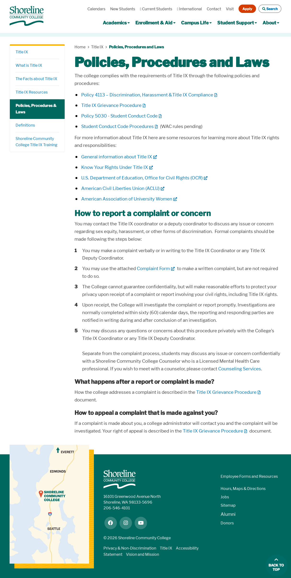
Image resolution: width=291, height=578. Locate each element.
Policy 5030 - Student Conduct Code (119, 116)
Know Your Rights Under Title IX (114, 167)
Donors (227, 523)
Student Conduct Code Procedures (117, 126)
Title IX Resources (32, 92)
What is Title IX (29, 65)
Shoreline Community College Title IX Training (36, 141)
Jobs (225, 497)
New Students (122, 9)
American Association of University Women (126, 199)
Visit (230, 9)
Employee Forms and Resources (249, 476)
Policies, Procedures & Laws (36, 108)
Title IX (22, 52)
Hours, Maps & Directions (243, 488)
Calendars (96, 9)
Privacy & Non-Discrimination (129, 548)
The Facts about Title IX (36, 79)
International (189, 9)
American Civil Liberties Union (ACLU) (120, 188)
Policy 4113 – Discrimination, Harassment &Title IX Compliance (147, 95)
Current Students (156, 9)
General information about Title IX (116, 157)
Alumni (228, 514)
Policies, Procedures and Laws (136, 47)
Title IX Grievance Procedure (111, 105)
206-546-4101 (116, 508)
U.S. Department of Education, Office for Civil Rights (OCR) (142, 178)
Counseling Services (239, 369)
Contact (214, 9)
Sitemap (228, 505)
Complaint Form (153, 268)
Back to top (276, 567)
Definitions (25, 125)
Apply (247, 9)
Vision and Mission (142, 554)
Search (270, 9)
